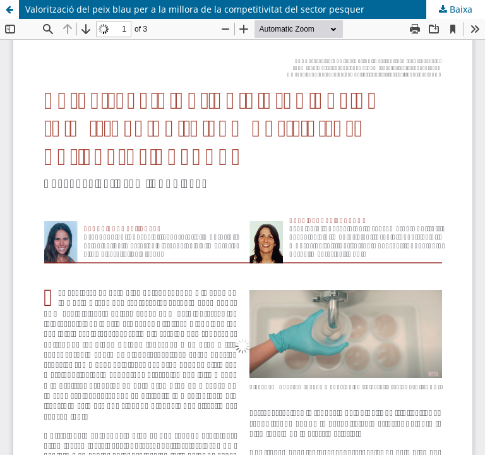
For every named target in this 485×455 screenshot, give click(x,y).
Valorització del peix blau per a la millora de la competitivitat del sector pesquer (194, 9)
